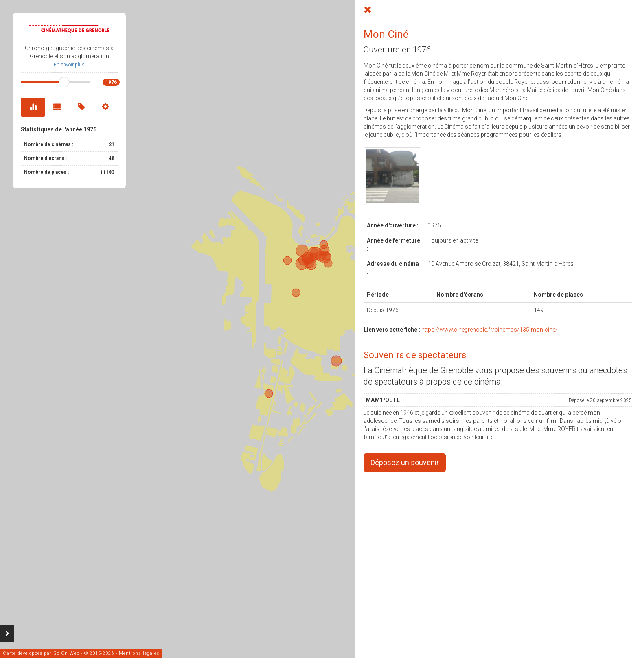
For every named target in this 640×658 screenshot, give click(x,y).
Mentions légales (139, 653)
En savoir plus (69, 65)
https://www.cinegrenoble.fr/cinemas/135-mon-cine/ (489, 329)
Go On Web (66, 653)
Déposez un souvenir (404, 462)
